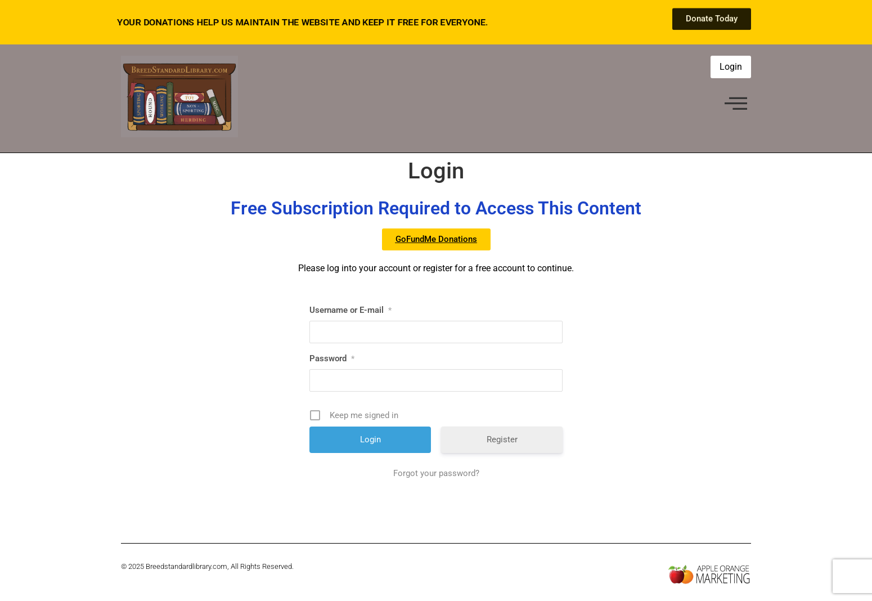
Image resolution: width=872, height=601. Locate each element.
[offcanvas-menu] (736, 104)
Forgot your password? (436, 473)
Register (502, 439)
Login (731, 66)
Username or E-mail (350, 310)
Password (331, 358)
